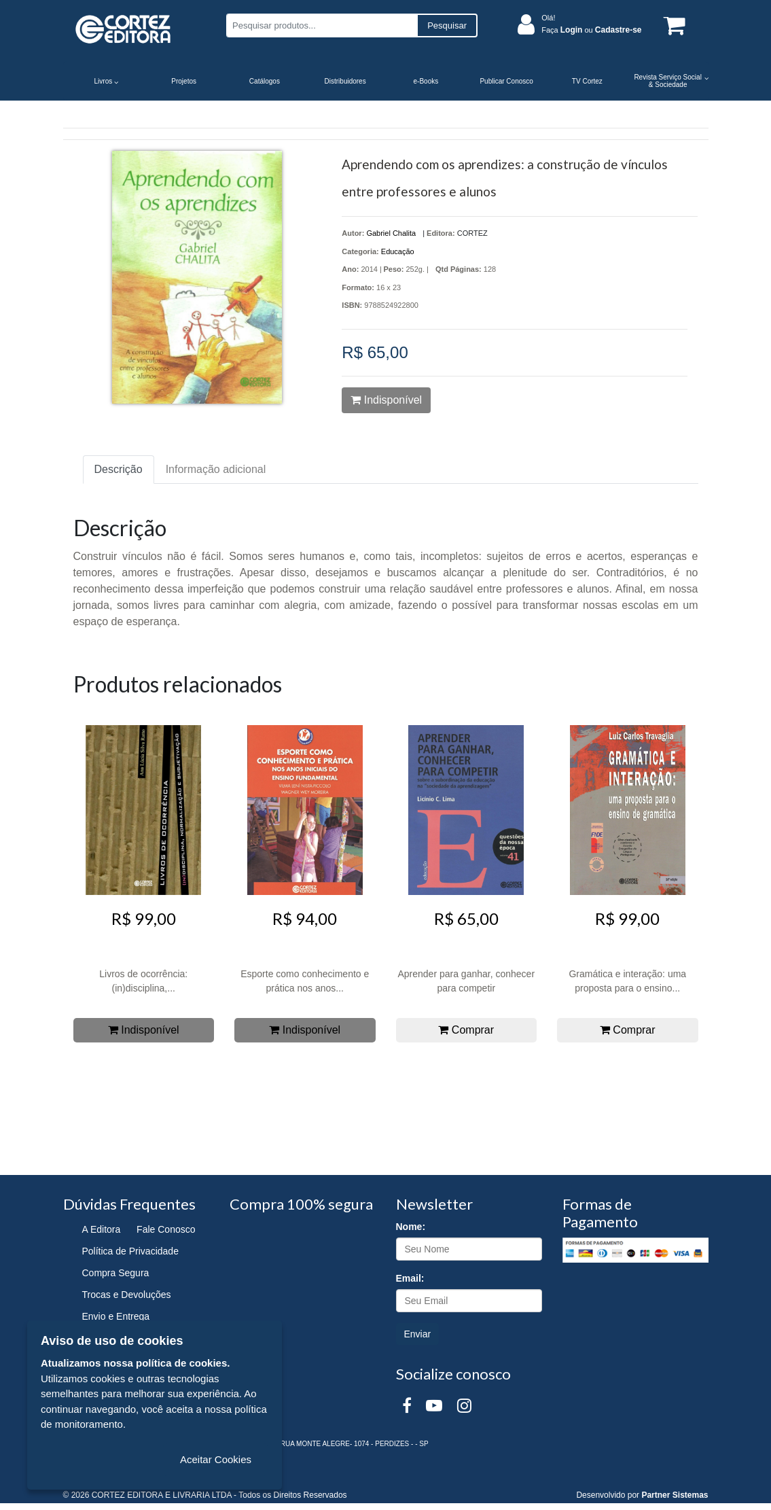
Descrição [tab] (118, 469)
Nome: (411, 1226)
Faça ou (591, 30)
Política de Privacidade (130, 1251)
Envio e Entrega (116, 1316)
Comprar (466, 1030)
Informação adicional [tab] (216, 469)
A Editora (101, 1229)
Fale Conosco (166, 1229)
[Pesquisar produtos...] (321, 25)
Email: (410, 1278)
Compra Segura (115, 1272)
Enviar (417, 1334)
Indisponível (386, 400)
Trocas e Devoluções (126, 1294)
